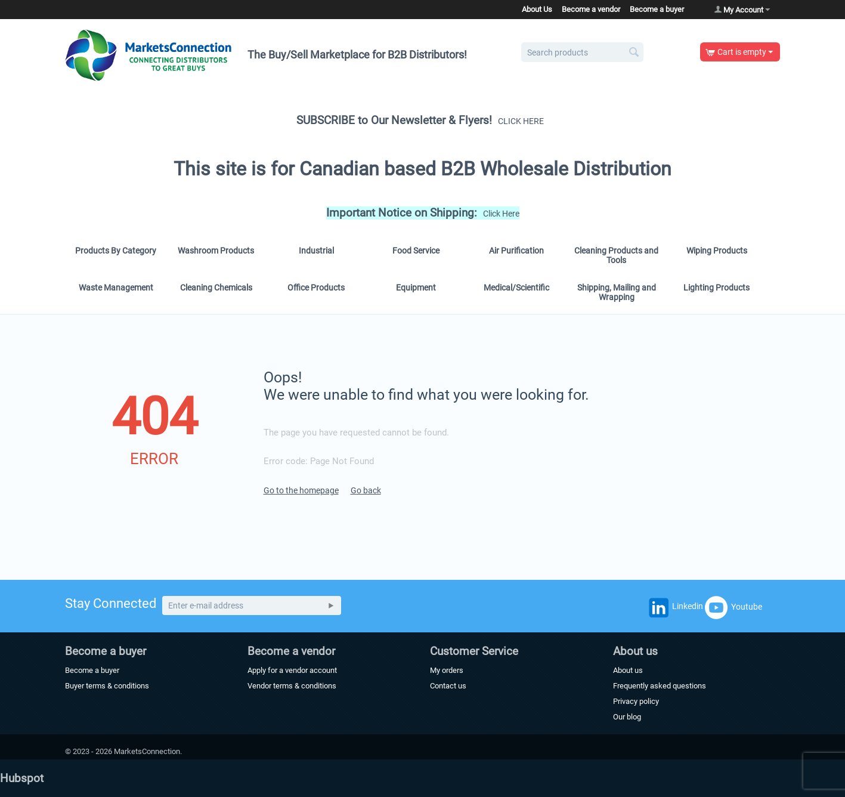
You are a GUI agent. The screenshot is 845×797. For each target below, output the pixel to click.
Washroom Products (216, 250)
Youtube (733, 607)
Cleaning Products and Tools (616, 255)
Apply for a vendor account (292, 670)
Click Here (501, 213)
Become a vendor (591, 9)
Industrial (316, 250)
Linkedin (674, 610)
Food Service (415, 250)
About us (628, 670)
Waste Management (116, 287)
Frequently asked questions (659, 685)
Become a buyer (657, 9)
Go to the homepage (301, 490)
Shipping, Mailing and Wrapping (616, 292)
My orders (446, 670)
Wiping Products (716, 250)
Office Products (316, 287)
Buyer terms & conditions (107, 685)
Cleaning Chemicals (216, 287)
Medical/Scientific (516, 287)
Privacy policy (636, 701)
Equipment (416, 287)
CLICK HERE (521, 121)
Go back (366, 490)
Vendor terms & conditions (291, 685)
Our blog (627, 716)
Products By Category (115, 250)
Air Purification (516, 250)
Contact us (448, 685)
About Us (537, 9)
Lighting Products (716, 287)
